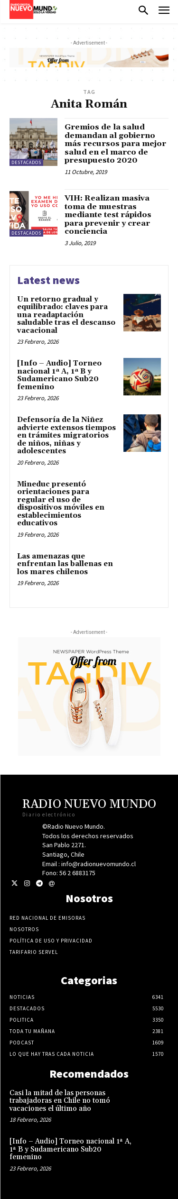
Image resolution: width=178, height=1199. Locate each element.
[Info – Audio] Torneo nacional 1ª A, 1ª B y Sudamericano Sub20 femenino (59, 375)
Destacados (26, 162)
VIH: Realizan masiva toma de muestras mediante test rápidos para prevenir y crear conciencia (108, 214)
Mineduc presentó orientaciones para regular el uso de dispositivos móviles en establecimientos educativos (60, 504)
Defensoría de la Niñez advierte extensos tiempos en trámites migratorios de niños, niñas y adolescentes (66, 435)
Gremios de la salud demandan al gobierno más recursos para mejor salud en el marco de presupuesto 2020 (115, 143)
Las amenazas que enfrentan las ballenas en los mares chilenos (65, 564)
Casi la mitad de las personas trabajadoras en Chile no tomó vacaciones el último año (59, 1101)
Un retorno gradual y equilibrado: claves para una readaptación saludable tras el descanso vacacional (66, 315)
